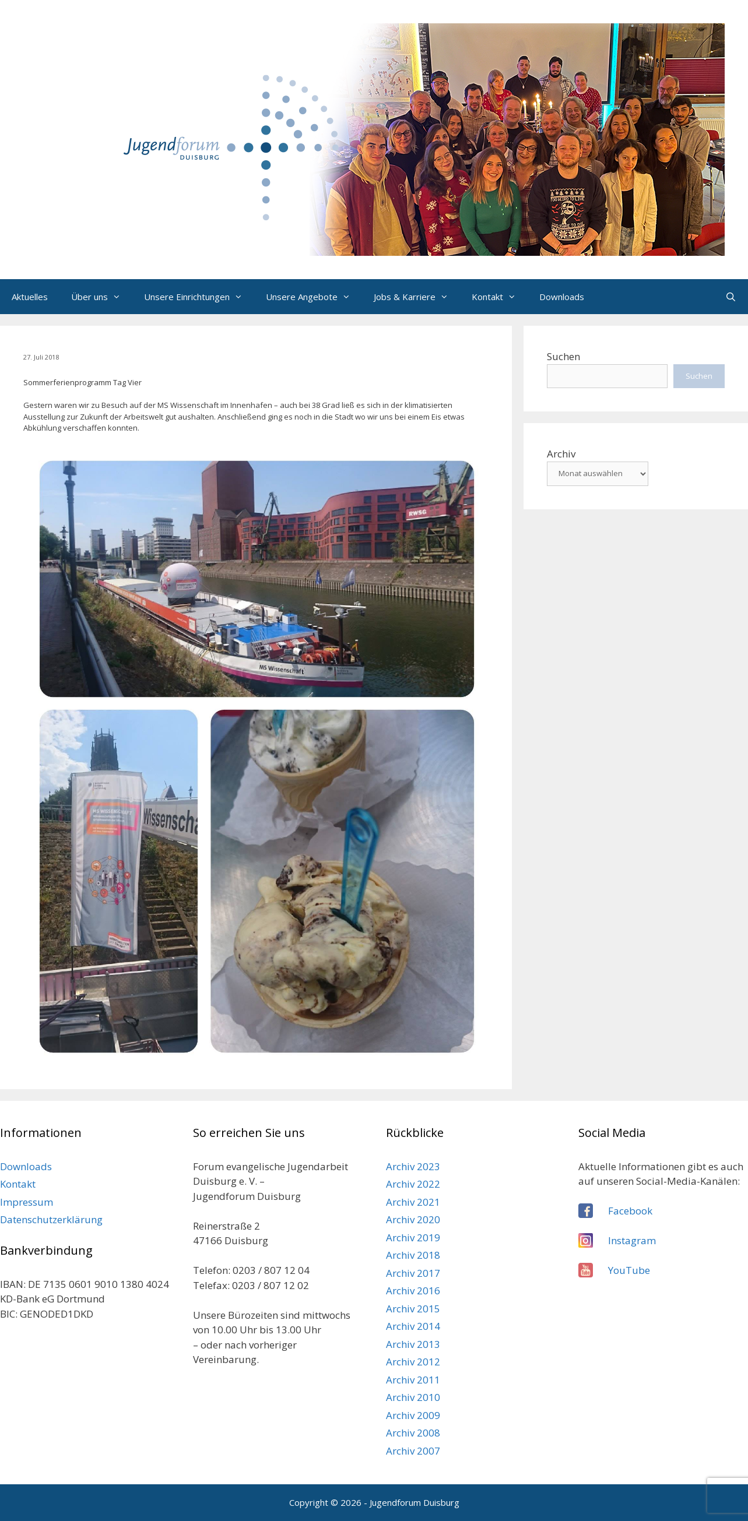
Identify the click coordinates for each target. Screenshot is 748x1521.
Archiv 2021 (413, 1202)
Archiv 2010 (413, 1397)
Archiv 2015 (413, 1308)
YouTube (629, 1270)
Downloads (561, 296)
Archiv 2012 (413, 1361)
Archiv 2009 (413, 1415)
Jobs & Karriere (417, 296)
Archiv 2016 (413, 1290)
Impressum (26, 1202)
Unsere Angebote (314, 296)
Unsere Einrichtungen (199, 296)
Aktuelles (30, 296)
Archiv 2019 (413, 1237)
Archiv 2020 (413, 1219)
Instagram (632, 1240)
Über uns (101, 296)
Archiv (561, 453)
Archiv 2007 (413, 1450)
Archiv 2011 (413, 1379)
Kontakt (500, 296)
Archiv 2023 (413, 1166)
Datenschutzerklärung (51, 1219)
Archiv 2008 (413, 1432)
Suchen (563, 356)
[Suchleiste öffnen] (731, 296)
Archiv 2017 (413, 1273)
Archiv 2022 (413, 1184)
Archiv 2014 (413, 1326)
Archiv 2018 (413, 1255)
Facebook (630, 1210)
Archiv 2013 (413, 1344)
